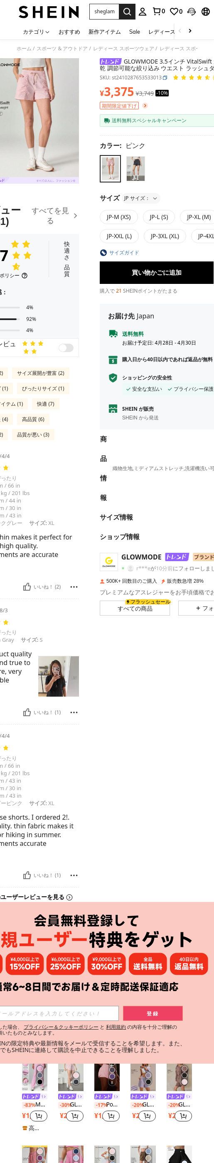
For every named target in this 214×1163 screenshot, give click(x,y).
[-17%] (99, 1105)
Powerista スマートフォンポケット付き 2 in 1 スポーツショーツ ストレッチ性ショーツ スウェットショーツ (107, 1104)
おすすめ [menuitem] (69, 31)
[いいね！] (27, 587)
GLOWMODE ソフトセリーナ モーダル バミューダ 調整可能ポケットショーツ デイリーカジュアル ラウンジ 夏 (179, 1104)
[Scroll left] (180, 31)
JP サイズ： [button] (141, 198)
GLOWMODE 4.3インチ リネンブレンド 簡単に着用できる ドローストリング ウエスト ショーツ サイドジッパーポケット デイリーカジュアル (179, 1014)
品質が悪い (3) (33, 434)
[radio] (110, 168)
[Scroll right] (190, 31)
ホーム (24, 49)
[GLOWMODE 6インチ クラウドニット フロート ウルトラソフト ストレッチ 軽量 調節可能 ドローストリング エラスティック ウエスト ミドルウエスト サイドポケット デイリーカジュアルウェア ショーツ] (143, 1074)
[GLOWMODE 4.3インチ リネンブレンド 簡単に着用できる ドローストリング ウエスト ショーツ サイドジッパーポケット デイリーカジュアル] (179, 983)
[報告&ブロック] (74, 587)
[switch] (66, 348)
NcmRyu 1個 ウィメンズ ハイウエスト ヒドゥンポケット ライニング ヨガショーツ (34, 1014)
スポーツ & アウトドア (62, 49)
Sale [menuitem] (134, 31)
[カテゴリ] (36, 31)
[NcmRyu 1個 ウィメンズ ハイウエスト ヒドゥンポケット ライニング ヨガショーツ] (34, 983)
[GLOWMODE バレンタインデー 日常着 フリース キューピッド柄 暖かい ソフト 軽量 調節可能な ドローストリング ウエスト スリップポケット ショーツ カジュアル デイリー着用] (71, 983)
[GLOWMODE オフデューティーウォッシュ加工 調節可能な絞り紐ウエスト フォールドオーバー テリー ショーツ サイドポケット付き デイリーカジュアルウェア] (107, 983)
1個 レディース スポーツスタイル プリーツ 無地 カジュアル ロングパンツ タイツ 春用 (143, 1006)
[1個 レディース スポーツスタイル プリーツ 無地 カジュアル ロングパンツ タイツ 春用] (143, 983)
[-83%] (27, 1105)
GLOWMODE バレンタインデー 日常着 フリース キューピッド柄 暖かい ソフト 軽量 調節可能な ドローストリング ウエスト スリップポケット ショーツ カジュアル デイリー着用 (71, 1014)
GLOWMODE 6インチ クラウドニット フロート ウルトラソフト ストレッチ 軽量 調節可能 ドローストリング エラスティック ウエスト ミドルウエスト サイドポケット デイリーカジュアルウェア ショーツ (143, 1104)
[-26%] (27, 1014)
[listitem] (35, 1004)
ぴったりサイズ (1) (43, 388)
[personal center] (143, 12)
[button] (104, 12)
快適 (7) (45, 403)
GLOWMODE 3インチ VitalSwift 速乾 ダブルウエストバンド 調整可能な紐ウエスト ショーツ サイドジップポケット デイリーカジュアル (71, 1104)
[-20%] (63, 1014)
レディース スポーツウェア (123, 49)
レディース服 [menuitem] (164, 31)
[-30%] (63, 1105)
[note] (143, 1040)
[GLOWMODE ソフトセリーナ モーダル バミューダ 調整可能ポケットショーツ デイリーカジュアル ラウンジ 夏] (179, 1074)
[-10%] (135, 1007)
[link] (158, 11)
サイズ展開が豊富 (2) (40, 373)
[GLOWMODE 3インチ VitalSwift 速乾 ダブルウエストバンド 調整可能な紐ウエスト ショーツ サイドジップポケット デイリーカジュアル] (71, 1074)
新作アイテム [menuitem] (105, 31)
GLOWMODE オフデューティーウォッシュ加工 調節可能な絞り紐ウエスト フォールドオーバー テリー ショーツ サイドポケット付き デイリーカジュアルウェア (107, 1014)
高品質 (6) (33, 419)
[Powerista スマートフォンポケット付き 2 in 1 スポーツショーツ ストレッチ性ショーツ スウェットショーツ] (107, 1074)
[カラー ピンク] (122, 145)
